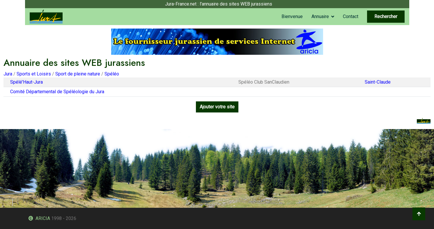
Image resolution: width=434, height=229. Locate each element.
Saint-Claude (378, 82)
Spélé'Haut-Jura (26, 82)
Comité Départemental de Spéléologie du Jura (57, 91)
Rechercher (385, 16)
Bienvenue (292, 16)
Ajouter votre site (217, 107)
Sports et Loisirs (34, 74)
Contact (350, 16)
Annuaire (320, 16)
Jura (7, 74)
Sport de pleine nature (77, 74)
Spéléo (111, 74)
